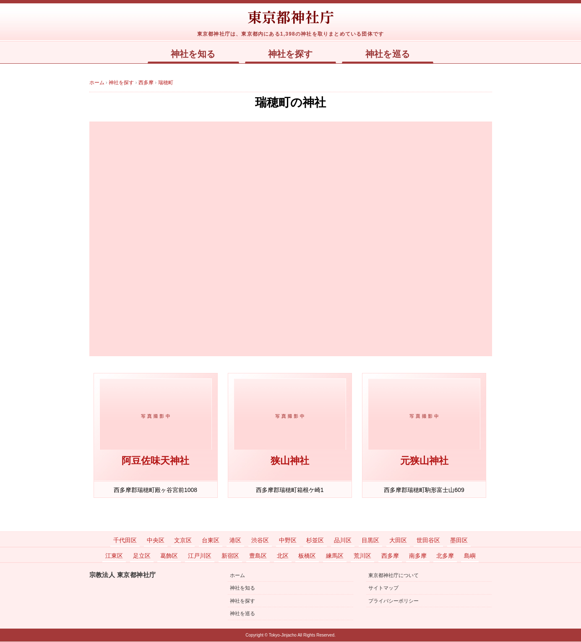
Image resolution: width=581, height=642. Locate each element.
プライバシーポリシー (393, 601)
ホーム (237, 576)
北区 (283, 556)
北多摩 (445, 556)
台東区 (210, 540)
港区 (235, 540)
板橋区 (307, 556)
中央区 (155, 540)
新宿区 (230, 556)
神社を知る (193, 54)
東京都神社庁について (393, 576)
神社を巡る (387, 54)
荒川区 (362, 556)
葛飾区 (169, 556)
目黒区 (370, 540)
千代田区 (125, 540)
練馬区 (335, 556)
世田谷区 (428, 540)
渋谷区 (260, 540)
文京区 (183, 540)
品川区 (343, 540)
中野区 (288, 540)
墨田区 (459, 540)
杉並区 (315, 540)
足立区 (142, 556)
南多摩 (418, 556)
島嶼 (470, 556)
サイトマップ (383, 588)
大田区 (398, 540)
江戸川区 (199, 556)
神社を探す (290, 54)
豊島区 (258, 556)
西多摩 (390, 556)
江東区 (114, 556)
